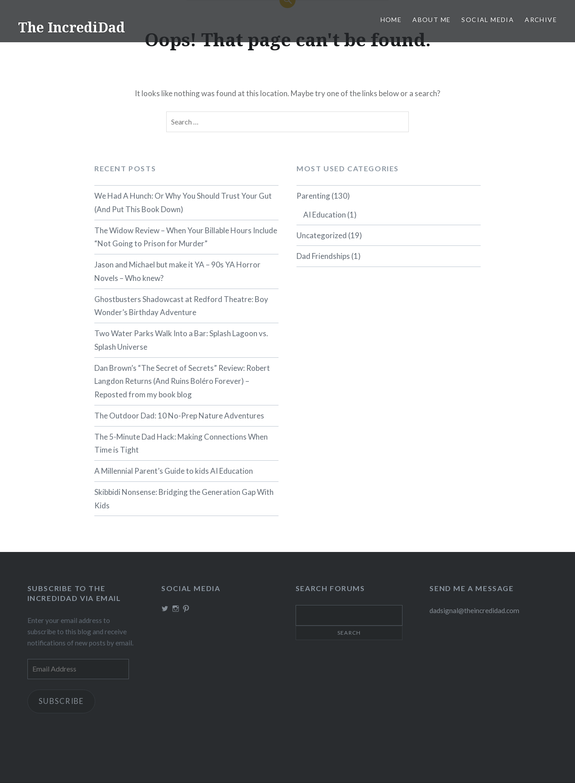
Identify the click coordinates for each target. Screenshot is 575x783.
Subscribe (62, 702)
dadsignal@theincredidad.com (474, 610)
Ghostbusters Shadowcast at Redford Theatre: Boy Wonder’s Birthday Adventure (181, 305)
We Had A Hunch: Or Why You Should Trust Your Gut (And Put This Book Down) (183, 202)
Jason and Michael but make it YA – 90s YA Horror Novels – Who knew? (177, 271)
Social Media (487, 19)
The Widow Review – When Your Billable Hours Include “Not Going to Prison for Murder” (185, 237)
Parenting (313, 195)
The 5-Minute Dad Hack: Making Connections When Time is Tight (181, 443)
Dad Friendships (323, 256)
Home (391, 19)
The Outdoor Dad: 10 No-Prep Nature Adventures (179, 415)
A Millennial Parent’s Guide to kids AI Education (173, 471)
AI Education (324, 214)
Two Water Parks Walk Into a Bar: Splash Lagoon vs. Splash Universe (181, 340)
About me (431, 19)
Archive (541, 19)
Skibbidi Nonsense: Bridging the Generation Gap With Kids (184, 498)
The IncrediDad (71, 27)
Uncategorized (321, 235)
